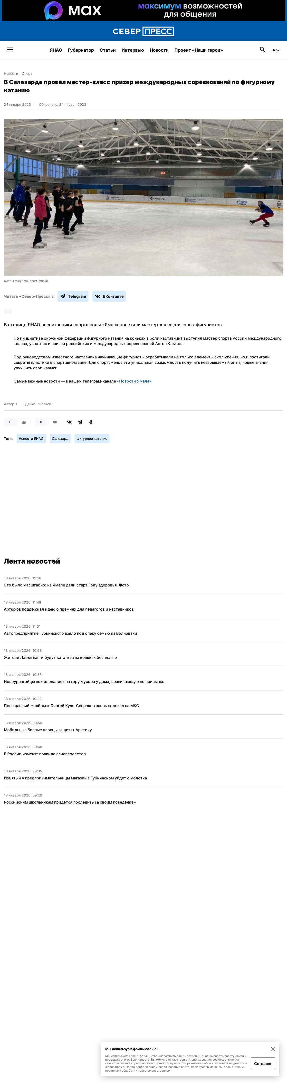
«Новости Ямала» (134, 381)
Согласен (263, 1063)
